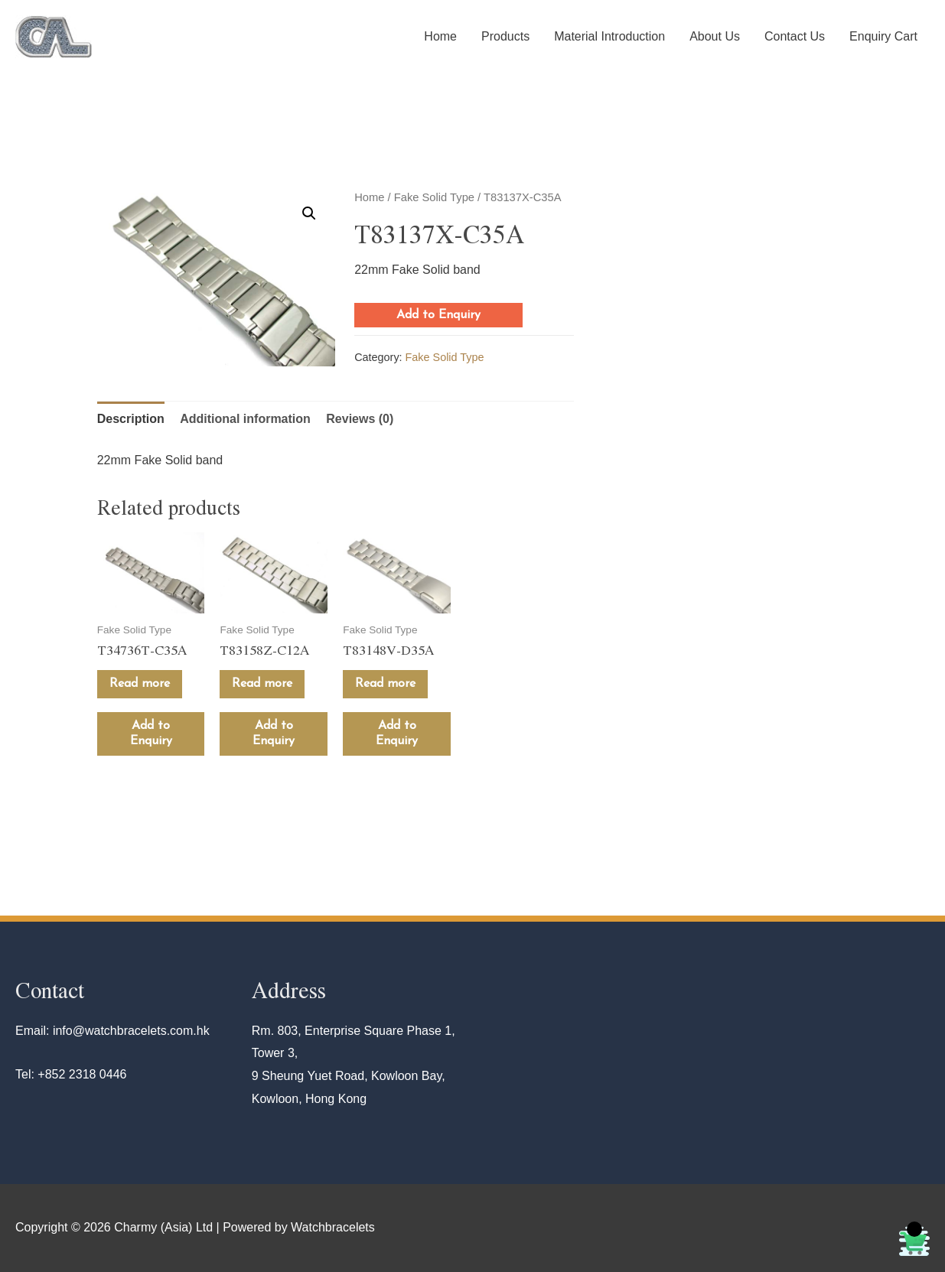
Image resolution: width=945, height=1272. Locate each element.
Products (505, 36)
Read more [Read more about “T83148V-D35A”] (385, 684)
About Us (714, 36)
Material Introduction (609, 36)
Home (440, 36)
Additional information (245, 418)
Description (131, 418)
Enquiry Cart (883, 36)
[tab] (131, 419)
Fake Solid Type (434, 197)
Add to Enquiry (438, 315)
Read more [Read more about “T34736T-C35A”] (139, 684)
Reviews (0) (359, 418)
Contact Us (794, 36)
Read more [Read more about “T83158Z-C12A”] (262, 684)
